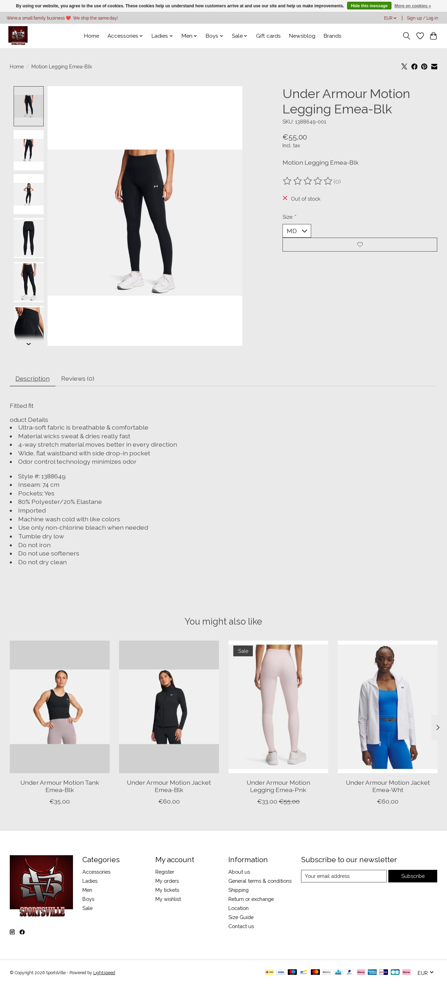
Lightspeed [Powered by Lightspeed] (104, 972)
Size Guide (241, 917)
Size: (289, 217)
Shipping (238, 890)
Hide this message (369, 5)
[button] (224, 419)
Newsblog (302, 36)
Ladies (89, 881)
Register (164, 872)
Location (238, 908)
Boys (88, 899)
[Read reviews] (308, 181)
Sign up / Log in (422, 18)
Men (87, 890)
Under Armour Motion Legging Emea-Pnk (278, 786)
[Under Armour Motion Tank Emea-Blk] (60, 707)
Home (91, 36)
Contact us (241, 927)
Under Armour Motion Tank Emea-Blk (59, 786)
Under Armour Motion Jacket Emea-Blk (169, 786)
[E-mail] (344, 876)
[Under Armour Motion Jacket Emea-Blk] (169, 707)
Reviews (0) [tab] (77, 378)
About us (239, 872)
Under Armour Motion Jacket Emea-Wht (387, 786)
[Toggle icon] (406, 36)
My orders (167, 881)
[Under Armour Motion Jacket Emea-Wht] (388, 707)
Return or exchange (251, 899)
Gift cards (268, 36)
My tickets (167, 890)
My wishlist (168, 899)
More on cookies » (412, 5)
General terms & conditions (260, 881)
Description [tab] (32, 378)
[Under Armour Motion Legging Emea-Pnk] (278, 707)
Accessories (96, 872)
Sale (87, 908)
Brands (333, 36)
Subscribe (413, 876)
